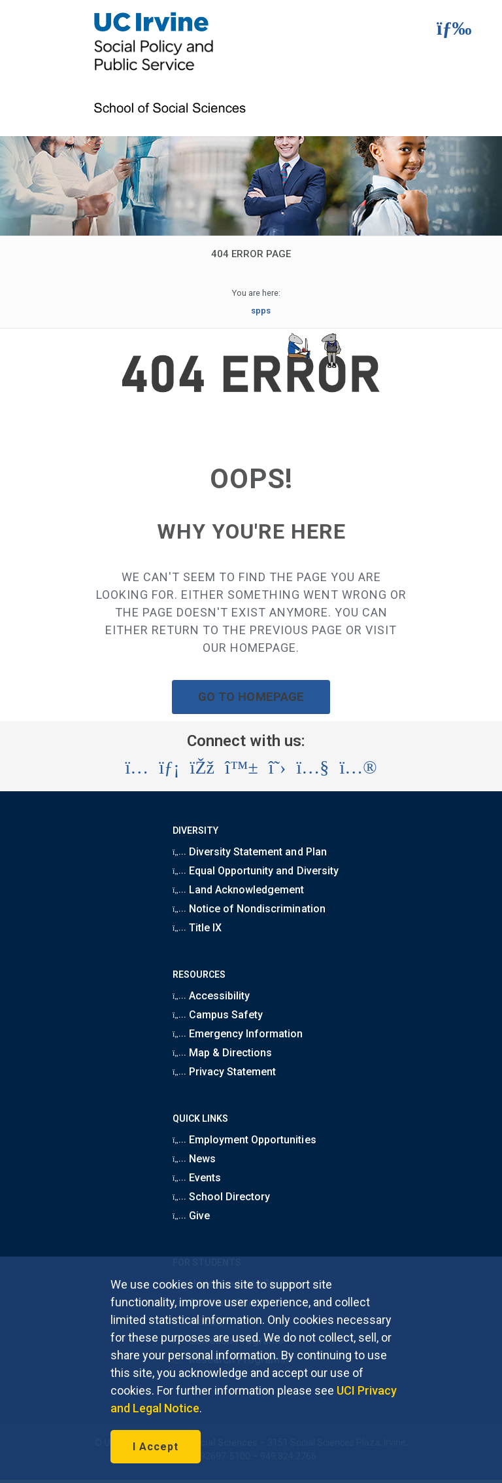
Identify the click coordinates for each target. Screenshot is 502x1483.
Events (197, 1177)
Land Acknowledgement (238, 890)
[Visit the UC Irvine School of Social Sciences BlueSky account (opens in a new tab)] (241, 767)
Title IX (197, 927)
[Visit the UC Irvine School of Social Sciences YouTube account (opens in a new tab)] (312, 767)
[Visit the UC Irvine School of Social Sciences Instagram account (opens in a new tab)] (136, 767)
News (194, 1158)
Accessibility (211, 996)
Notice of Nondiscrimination (249, 908)
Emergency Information (238, 1033)
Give (191, 1215)
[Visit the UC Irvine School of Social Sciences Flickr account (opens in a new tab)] (357, 767)
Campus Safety (218, 1015)
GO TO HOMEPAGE (251, 697)
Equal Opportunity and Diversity (256, 871)
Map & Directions (222, 1052)
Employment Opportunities (244, 1140)
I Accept (155, 1446)
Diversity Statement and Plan (250, 852)
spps (261, 310)
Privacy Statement (224, 1071)
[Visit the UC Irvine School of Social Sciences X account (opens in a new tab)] (277, 767)
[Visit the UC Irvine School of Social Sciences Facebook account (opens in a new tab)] (202, 767)
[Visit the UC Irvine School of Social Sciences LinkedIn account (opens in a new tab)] (169, 767)
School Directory (221, 1196)
